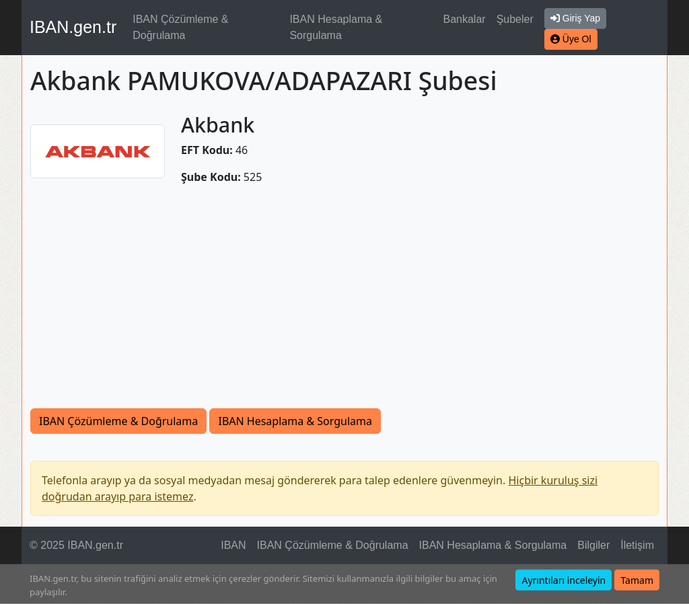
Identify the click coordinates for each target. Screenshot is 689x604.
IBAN (233, 545)
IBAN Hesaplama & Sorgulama (335, 27)
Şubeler (515, 19)
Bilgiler (593, 545)
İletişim (637, 545)
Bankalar (464, 19)
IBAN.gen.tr (73, 26)
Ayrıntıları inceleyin (563, 580)
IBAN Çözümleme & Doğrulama (180, 27)
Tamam (636, 580)
